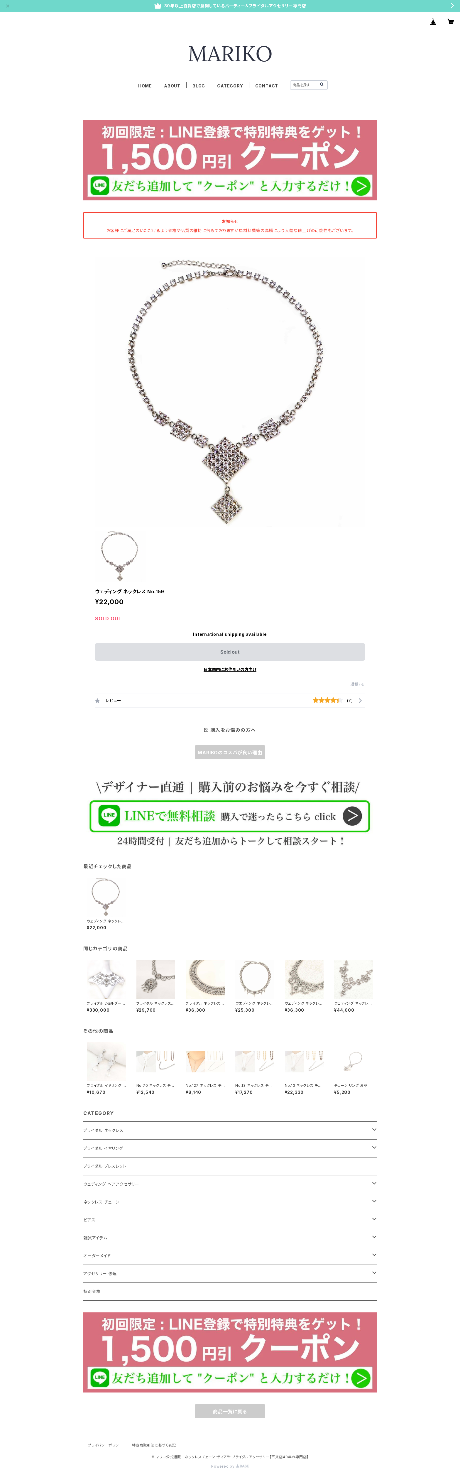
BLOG (198, 85)
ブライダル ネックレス (103, 1130)
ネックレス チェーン (101, 1201)
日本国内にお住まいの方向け (230, 669)
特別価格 (92, 1291)
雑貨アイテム (95, 1237)
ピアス (89, 1219)
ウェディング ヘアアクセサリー (111, 1184)
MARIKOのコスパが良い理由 (230, 753)
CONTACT (266, 85)
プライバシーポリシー (105, 1445)
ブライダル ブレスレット (104, 1166)
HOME (145, 85)
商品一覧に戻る (230, 1412)
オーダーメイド (97, 1255)
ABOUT (172, 85)
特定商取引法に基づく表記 (154, 1445)
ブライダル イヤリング (103, 1148)
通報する (358, 684)
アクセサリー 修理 (100, 1273)
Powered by (230, 1466)
